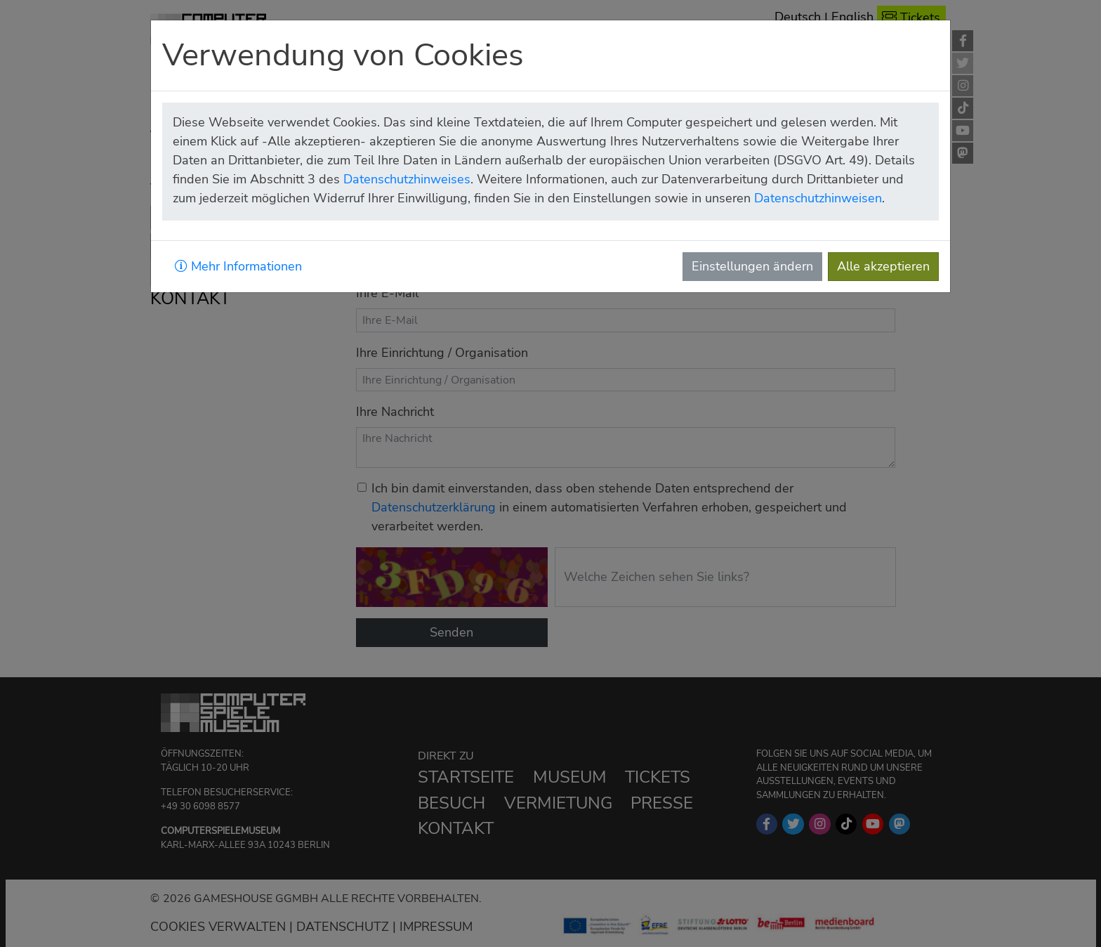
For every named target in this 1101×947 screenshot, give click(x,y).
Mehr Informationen (238, 266)
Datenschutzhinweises (406, 179)
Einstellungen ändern (752, 266)
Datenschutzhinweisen (818, 198)
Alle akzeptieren (883, 266)
